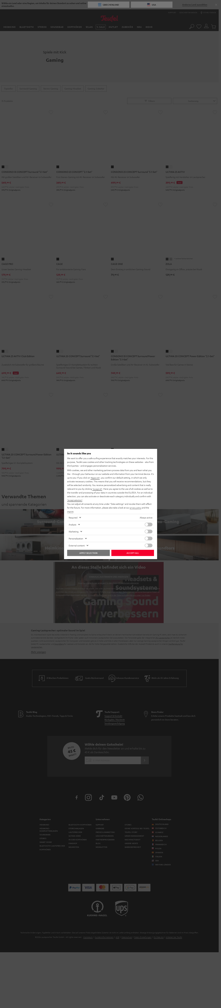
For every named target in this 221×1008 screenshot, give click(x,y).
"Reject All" (96, 477)
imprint (70, 511)
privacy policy (136, 507)
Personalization (76, 538)
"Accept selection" (76, 500)
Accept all (133, 553)
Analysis (72, 524)
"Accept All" (98, 489)
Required (73, 517)
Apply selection (88, 553)
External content (77, 545)
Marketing (73, 531)
